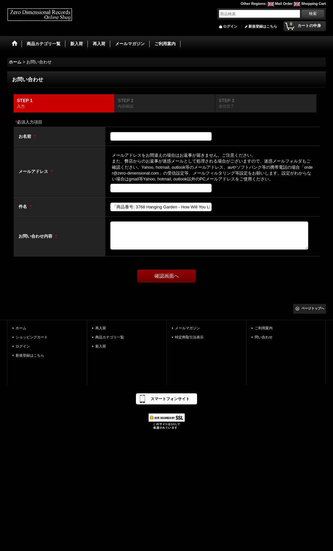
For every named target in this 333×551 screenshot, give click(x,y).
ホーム (21, 328)
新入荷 (100, 346)
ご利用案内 (264, 328)
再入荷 (100, 328)
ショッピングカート (32, 337)
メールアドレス (34, 171)
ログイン (230, 26)
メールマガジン (187, 328)
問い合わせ (264, 337)
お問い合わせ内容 (36, 236)
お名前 (26, 136)
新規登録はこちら (262, 26)
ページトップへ (312, 308)
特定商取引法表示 (189, 337)
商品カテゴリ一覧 (109, 337)
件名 (23, 206)
